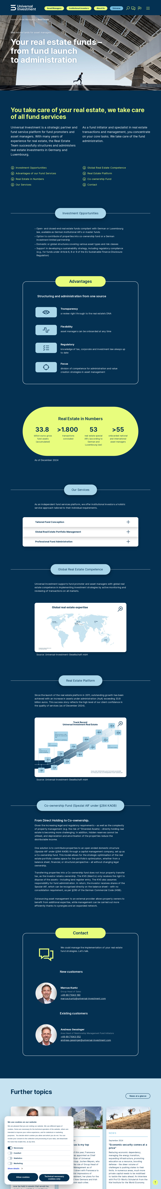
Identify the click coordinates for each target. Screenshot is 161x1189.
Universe (116, 8)
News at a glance (138, 1096)
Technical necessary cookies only (54, 1177)
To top (155, 1182)
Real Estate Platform (99, 173)
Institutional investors (79, 8)
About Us (101, 8)
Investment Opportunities (31, 167)
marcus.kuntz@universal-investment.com (83, 998)
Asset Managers (54, 8)
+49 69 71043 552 (71, 1036)
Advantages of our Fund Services (36, 173)
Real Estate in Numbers (30, 179)
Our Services (23, 184)
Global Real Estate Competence (106, 167)
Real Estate (43, 19)
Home (13, 19)
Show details (13, 1168)
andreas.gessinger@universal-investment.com (86, 1040)
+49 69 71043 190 (70, 995)
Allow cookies (23, 1177)
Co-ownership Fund (99, 179)
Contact (133, 9)
